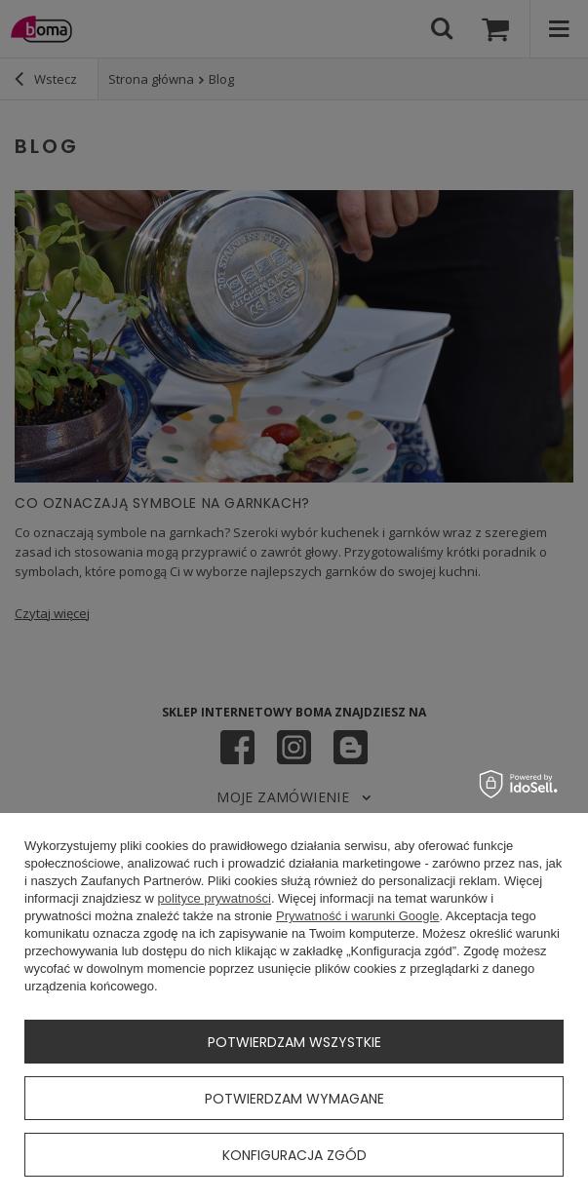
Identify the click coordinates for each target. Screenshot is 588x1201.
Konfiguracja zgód (294, 1155)
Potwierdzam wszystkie (294, 1042)
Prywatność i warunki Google (358, 916)
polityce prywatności (214, 898)
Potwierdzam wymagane (294, 1098)
